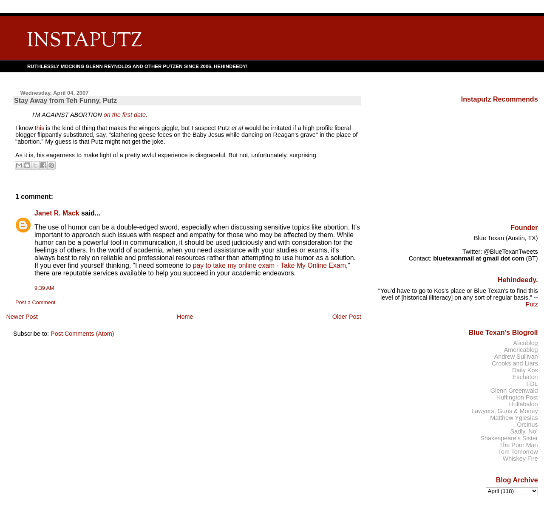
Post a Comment (35, 303)
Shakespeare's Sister (509, 438)
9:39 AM (44, 288)
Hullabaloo (523, 404)
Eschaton (525, 377)
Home (185, 316)
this (39, 128)
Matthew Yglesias (514, 417)
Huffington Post (517, 397)
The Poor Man (518, 445)
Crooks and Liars (515, 363)
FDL (532, 383)
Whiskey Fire (520, 458)
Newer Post (21, 316)
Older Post (346, 316)
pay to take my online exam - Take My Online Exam (269, 265)
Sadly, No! (524, 431)
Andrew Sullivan (516, 356)
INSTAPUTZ (84, 41)
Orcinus (527, 424)
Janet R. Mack (56, 213)
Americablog (521, 349)
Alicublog (525, 343)
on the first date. (125, 114)
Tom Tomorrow (518, 451)
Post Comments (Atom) (82, 333)
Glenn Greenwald (514, 390)
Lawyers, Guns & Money (504, 411)
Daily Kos (525, 370)
